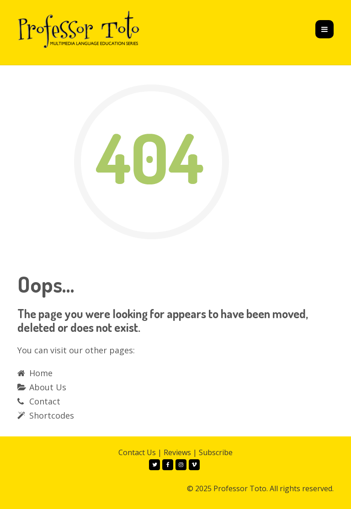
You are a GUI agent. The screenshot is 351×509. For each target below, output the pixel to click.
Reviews (177, 452)
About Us (47, 387)
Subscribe (216, 452)
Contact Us (137, 452)
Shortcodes (51, 415)
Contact (44, 401)
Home (41, 372)
